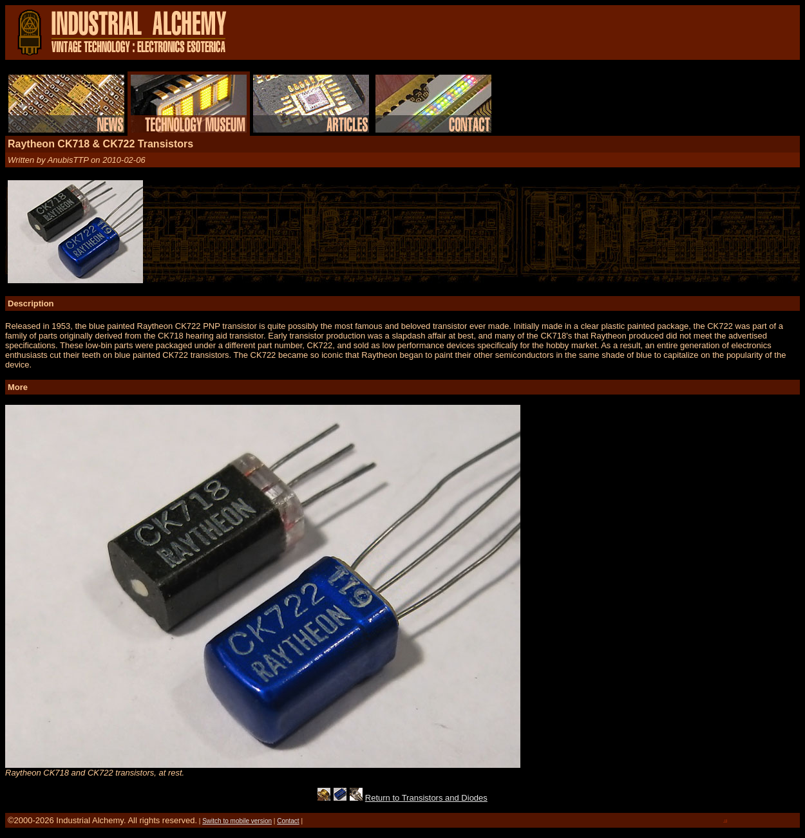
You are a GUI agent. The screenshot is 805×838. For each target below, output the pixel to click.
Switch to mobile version (237, 820)
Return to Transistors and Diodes (426, 798)
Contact (288, 820)
